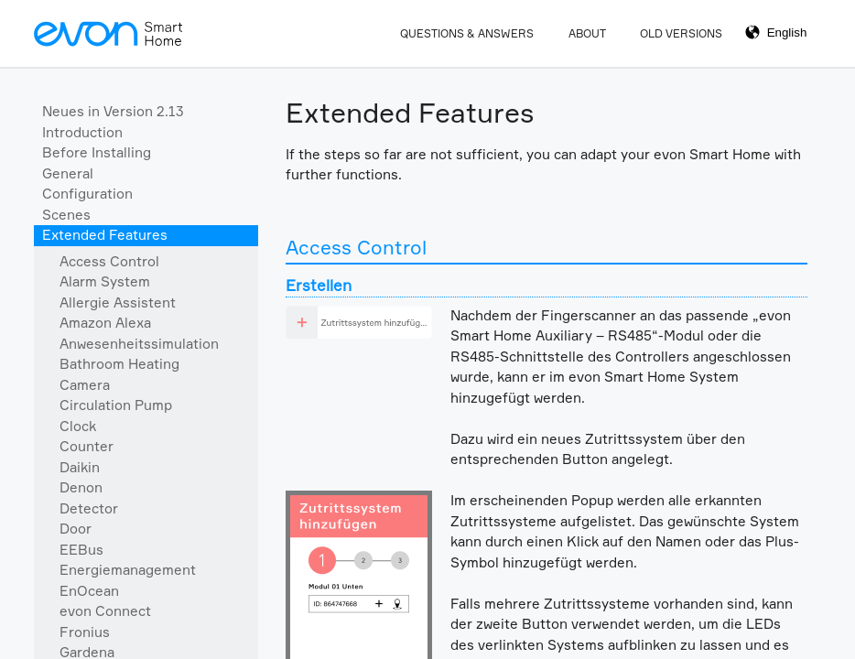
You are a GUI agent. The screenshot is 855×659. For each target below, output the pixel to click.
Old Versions (681, 33)
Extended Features (105, 234)
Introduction (82, 132)
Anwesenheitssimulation (139, 343)
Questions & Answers (467, 33)
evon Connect (105, 611)
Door (76, 528)
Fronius (85, 632)
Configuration (87, 193)
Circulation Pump (116, 405)
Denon (81, 487)
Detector (89, 508)
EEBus (81, 549)
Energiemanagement (128, 569)
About (587, 33)
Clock (78, 426)
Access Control (109, 261)
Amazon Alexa (105, 322)
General (67, 173)
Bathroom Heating (119, 364)
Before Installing (96, 152)
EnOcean (89, 591)
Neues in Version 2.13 (113, 111)
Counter (87, 446)
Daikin (80, 467)
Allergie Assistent (118, 302)
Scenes (66, 214)
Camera (85, 385)
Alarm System (105, 281)
